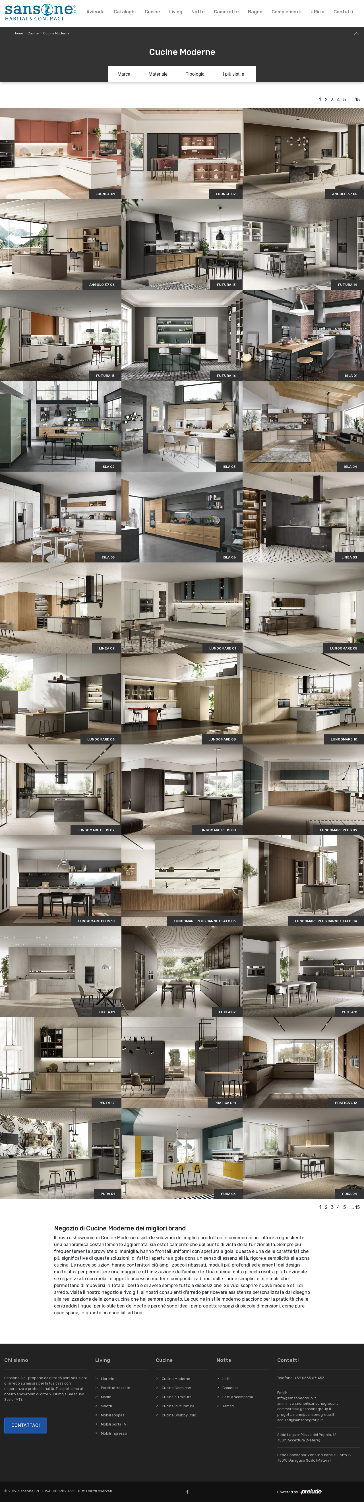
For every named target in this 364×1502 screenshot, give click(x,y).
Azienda (95, 12)
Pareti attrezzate (115, 1388)
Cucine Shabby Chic (179, 1415)
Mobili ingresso (114, 1433)
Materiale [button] (157, 74)
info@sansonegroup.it (296, 1398)
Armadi (228, 1406)
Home (18, 33)
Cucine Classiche (176, 1388)
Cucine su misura (176, 1397)
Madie (106, 1397)
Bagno (255, 12)
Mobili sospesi (113, 1415)
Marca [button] (123, 74)
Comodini (230, 1388)
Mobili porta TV (113, 1424)
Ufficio (317, 12)
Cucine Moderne (56, 33)
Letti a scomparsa (237, 1397)
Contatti (343, 12)
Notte (198, 12)
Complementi (286, 12)
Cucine (152, 12)
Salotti (106, 1406)
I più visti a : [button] (235, 74)
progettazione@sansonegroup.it (305, 1414)
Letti (226, 1379)
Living (175, 12)
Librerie (107, 1379)
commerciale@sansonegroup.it (304, 1409)
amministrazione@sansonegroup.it (307, 1403)
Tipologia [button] (195, 74)
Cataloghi (125, 12)
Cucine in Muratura (178, 1406)
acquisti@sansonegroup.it (300, 1420)
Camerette (226, 12)
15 (357, 99)
